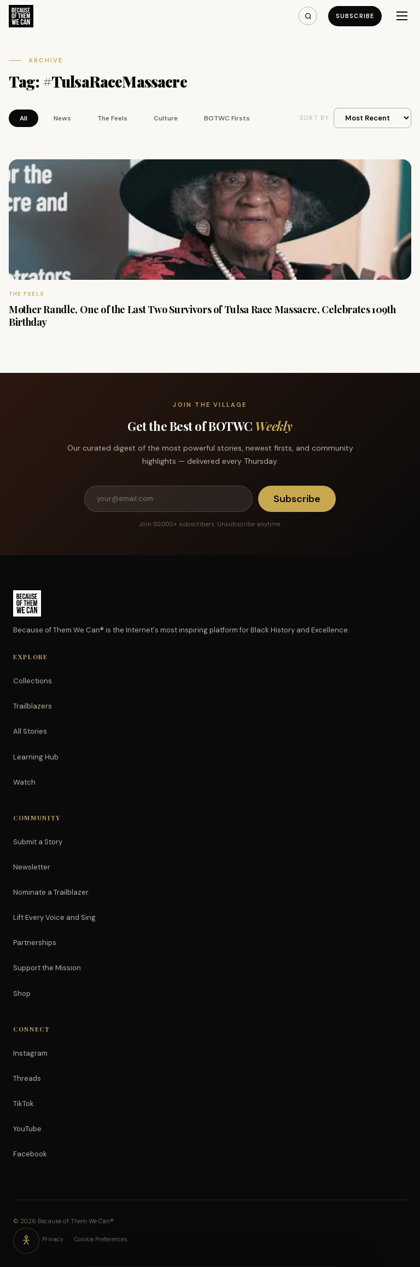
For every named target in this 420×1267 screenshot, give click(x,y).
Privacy (52, 1239)
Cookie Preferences (100, 1239)
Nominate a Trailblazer (51, 892)
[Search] (308, 16)
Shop (22, 993)
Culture (166, 118)
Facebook (30, 1154)
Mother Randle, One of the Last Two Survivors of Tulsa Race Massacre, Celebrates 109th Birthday (202, 316)
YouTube (27, 1128)
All (23, 118)
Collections (32, 681)
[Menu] (402, 16)
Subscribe (355, 16)
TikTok (23, 1103)
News (62, 118)
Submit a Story (37, 841)
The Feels (112, 118)
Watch (24, 782)
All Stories (30, 731)
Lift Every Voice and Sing (54, 917)
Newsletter (31, 867)
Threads (27, 1078)
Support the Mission (47, 967)
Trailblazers (32, 706)
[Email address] (168, 499)
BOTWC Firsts (227, 118)
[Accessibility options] (26, 1241)
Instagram (30, 1053)
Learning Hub (36, 757)
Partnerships (34, 942)
